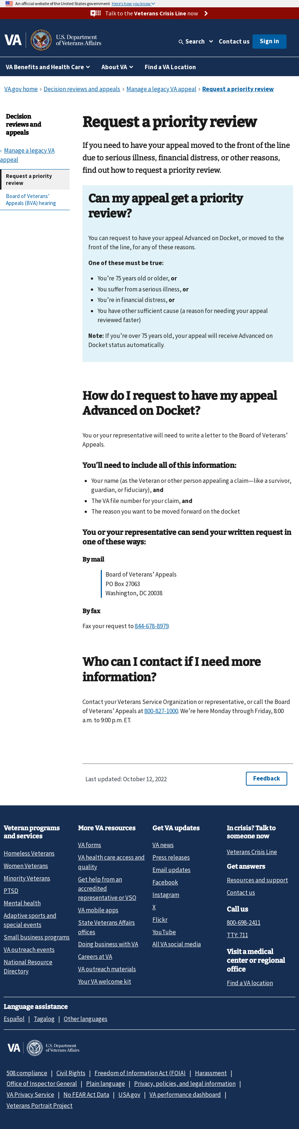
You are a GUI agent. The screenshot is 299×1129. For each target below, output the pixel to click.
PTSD (11, 891)
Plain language (105, 1084)
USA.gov (129, 1095)
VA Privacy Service (30, 1095)
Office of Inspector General (42, 1084)
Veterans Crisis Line (252, 852)
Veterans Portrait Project (40, 1106)
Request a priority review (29, 179)
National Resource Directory (28, 966)
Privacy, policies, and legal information (185, 1084)
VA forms (89, 845)
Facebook (165, 882)
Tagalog (44, 1019)
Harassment (211, 1073)
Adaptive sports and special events (30, 920)
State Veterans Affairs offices (106, 927)
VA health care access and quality (111, 862)
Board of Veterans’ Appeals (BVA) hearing (31, 200)
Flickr (159, 920)
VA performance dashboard (185, 1095)
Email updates (171, 870)
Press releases (171, 857)
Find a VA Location (170, 67)
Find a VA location (250, 983)
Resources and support (257, 880)
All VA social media (176, 944)
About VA (114, 67)
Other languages (85, 1019)
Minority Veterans (27, 878)
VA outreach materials (107, 969)
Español (14, 1019)
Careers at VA (95, 957)
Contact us (234, 41)
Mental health (22, 903)
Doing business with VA (108, 944)
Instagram (165, 895)
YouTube (164, 932)
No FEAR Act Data (86, 1095)
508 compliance (27, 1073)
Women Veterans (26, 866)
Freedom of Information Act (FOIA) (140, 1073)
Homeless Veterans (29, 853)
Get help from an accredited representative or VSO (107, 888)
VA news (163, 845)
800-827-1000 (161, 711)
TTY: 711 (237, 935)
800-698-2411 (244, 923)
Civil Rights (70, 1073)
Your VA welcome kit (104, 981)
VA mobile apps (98, 910)
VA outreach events (29, 950)
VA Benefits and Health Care (45, 67)
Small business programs (37, 937)
